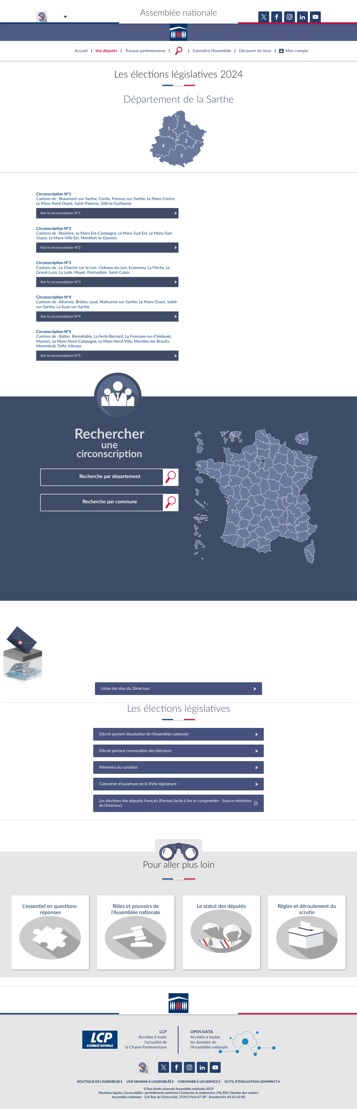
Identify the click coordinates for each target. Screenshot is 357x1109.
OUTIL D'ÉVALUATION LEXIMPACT (250, 1081)
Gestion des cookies (244, 1092)
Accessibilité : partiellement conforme (151, 1092)
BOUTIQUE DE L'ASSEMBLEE (98, 1081)
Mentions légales (111, 1092)
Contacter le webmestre (197, 1092)
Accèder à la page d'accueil (178, 30)
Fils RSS (222, 1092)
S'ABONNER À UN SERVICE (198, 1081)
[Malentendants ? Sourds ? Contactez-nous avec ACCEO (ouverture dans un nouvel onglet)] (142, 1067)
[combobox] (109, 476)
